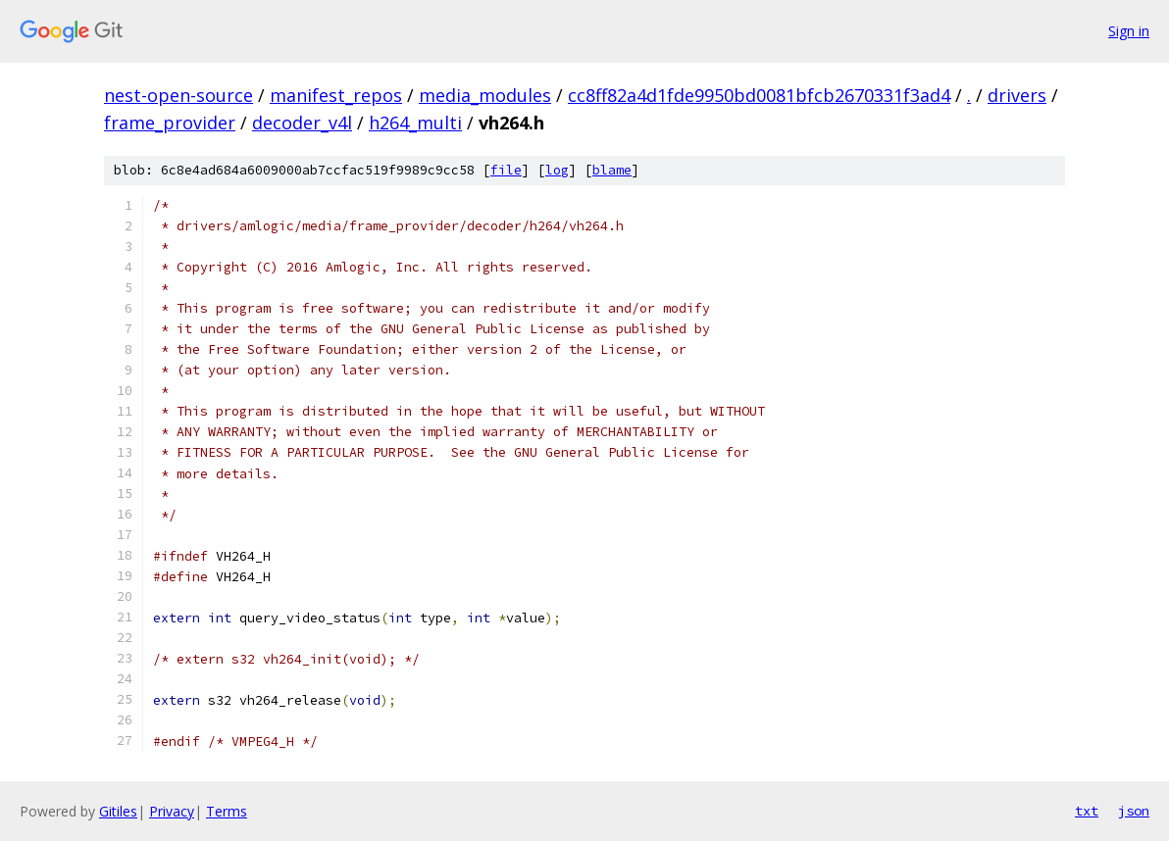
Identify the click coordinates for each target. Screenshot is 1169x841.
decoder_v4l (302, 122)
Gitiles (118, 811)
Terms (226, 811)
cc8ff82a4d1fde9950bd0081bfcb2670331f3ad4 (759, 95)
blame (612, 170)
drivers (1017, 95)
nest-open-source (178, 95)
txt (1086, 810)
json (1133, 810)
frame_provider (169, 122)
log (557, 170)
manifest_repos (336, 95)
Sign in (1128, 31)
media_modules (485, 95)
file (506, 170)
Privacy (171, 811)
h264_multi (415, 122)
